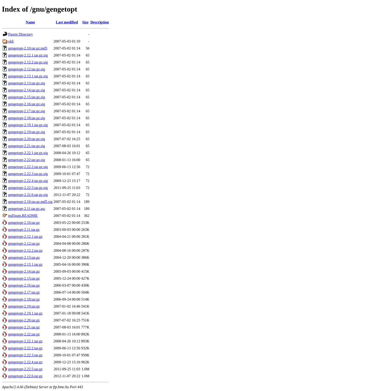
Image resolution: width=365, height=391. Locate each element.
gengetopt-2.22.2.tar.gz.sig (28, 167)
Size (85, 22)
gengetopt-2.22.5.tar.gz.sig (28, 188)
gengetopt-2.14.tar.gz (24, 271)
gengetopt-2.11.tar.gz (24, 230)
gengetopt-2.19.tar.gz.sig (26, 132)
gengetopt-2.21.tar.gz (24, 327)
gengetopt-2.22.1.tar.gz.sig (28, 153)
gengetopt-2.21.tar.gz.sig (26, 146)
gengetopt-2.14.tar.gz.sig (26, 90)
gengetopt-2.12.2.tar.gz (25, 250)
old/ (11, 41)
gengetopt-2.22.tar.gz (24, 334)
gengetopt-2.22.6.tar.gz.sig (28, 195)
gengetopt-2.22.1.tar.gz (25, 341)
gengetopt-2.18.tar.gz (24, 299)
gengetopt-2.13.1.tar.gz (25, 264)
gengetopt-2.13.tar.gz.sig (26, 83)
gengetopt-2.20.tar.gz (24, 320)
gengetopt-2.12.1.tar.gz (25, 237)
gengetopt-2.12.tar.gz (24, 243)
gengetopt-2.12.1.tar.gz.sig (28, 55)
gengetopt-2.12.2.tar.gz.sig (28, 62)
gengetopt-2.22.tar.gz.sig (26, 160)
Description (99, 22)
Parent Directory (20, 34)
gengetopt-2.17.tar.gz (24, 292)
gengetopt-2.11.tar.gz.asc (26, 209)
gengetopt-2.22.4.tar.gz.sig (28, 181)
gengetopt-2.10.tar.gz (24, 223)
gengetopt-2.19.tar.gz (24, 306)
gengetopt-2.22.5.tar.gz (25, 369)
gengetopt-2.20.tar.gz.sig (26, 139)
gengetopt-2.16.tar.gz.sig (26, 104)
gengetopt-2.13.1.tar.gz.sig (28, 76)
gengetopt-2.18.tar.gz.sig (26, 118)
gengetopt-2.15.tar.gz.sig (26, 97)
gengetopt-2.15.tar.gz (24, 278)
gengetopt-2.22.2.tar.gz (25, 348)
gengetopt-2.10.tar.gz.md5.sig (30, 202)
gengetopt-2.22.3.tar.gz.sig (28, 174)
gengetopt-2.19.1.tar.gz (25, 313)
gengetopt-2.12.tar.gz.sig (26, 69)
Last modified (67, 22)
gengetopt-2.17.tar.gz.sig (26, 111)
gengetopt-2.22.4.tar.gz (25, 362)
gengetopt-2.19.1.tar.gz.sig (28, 125)
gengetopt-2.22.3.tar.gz (25, 355)
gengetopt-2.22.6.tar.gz (25, 376)
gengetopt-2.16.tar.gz (24, 285)
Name (30, 22)
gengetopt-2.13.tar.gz (24, 257)
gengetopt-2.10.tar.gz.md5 (27, 48)
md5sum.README (23, 216)
